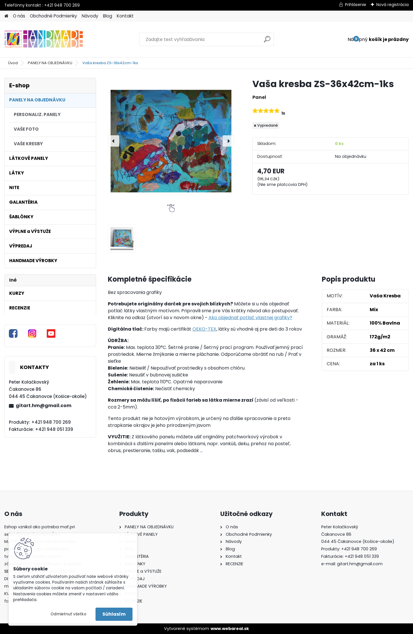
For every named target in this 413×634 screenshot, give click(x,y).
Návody (90, 16)
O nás (19, 16)
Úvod (13, 63)
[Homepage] (6, 16)
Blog (107, 16)
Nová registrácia (392, 4)
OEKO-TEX (204, 329)
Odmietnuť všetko (68, 614)
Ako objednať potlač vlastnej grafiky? (250, 317)
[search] (267, 41)
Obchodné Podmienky (53, 16)
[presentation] (113, 141)
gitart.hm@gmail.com (43, 405)
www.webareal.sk (230, 628)
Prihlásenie (355, 4)
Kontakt (125, 16)
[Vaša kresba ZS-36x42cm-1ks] (171, 141)
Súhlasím (114, 614)
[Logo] (43, 39)
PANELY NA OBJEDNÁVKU (50, 63)
